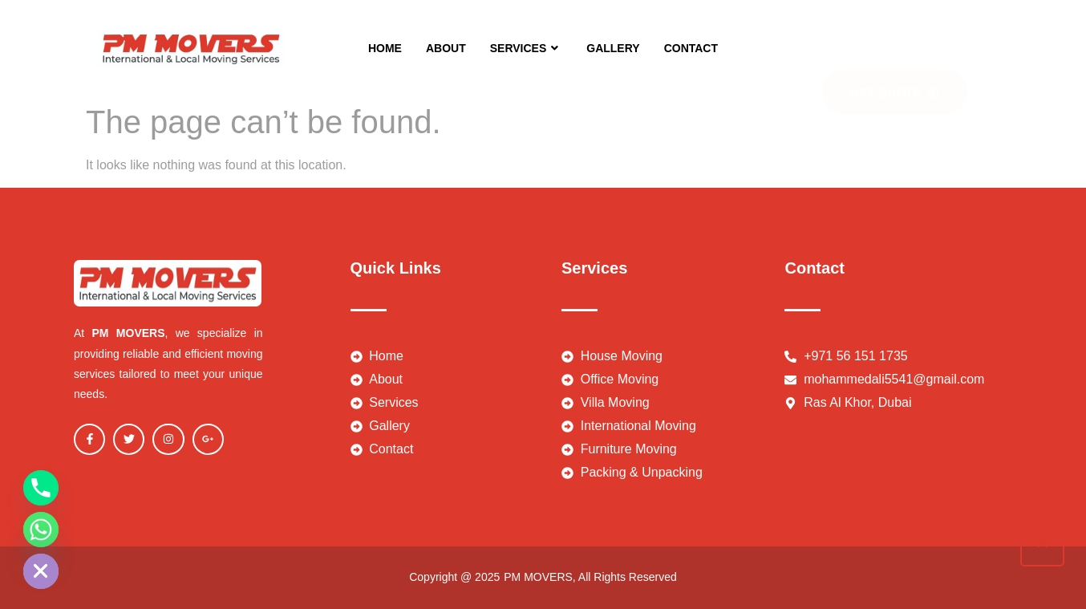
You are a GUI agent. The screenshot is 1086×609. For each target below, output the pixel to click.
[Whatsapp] (41, 529)
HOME (385, 48)
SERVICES (526, 48)
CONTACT (691, 48)
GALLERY (612, 48)
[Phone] (41, 487)
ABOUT (446, 48)
